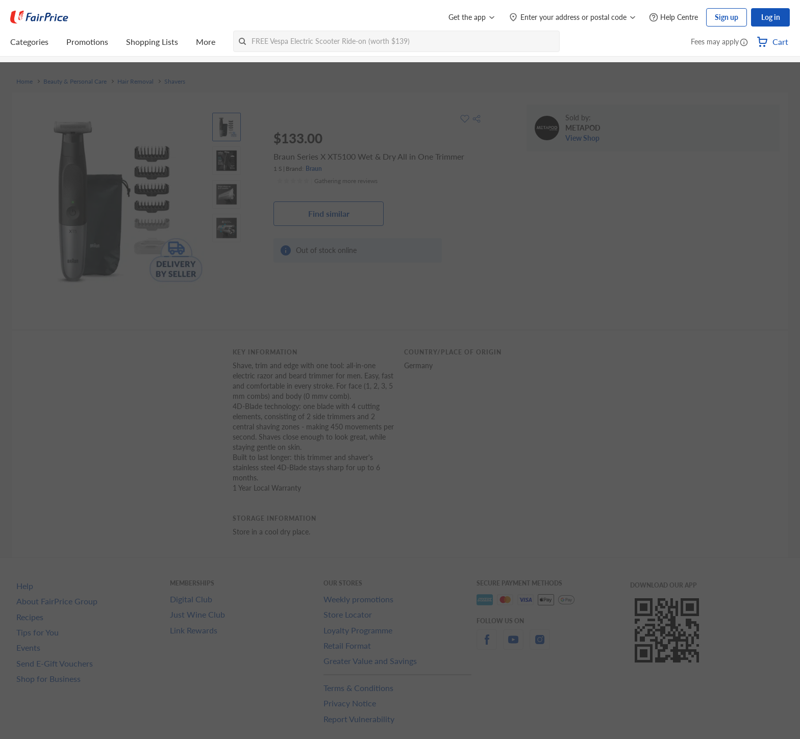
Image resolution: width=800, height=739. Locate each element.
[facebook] (487, 645)
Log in (770, 17)
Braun (314, 168)
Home (24, 82)
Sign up (726, 17)
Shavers (174, 82)
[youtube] (513, 645)
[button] (744, 42)
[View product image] (226, 127)
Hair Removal (135, 82)
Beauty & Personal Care (75, 82)
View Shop (582, 138)
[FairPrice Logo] (39, 17)
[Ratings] (327, 181)
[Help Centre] (673, 17)
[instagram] (540, 645)
